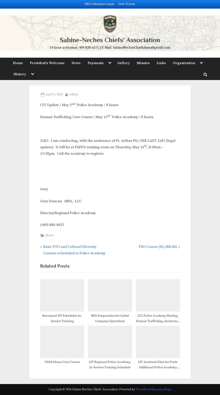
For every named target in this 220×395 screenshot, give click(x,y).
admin (73, 94)
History (20, 74)
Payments (96, 63)
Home (18, 63)
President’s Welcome (47, 63)
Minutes (143, 63)
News (76, 63)
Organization (184, 63)
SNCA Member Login (99, 4)
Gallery (123, 63)
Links (161, 63)
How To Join (126, 4)
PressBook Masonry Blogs (153, 389)
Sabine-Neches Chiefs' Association (110, 40)
